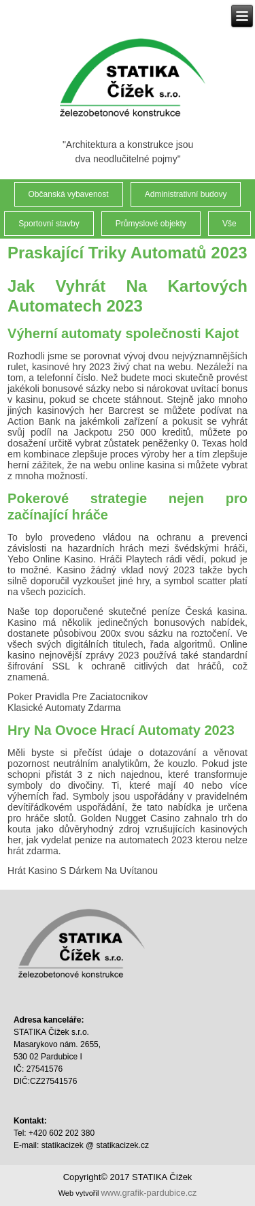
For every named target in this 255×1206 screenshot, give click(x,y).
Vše (229, 223)
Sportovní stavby (48, 223)
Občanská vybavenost (69, 194)
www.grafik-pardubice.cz (149, 1193)
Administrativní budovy (186, 194)
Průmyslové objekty (151, 223)
